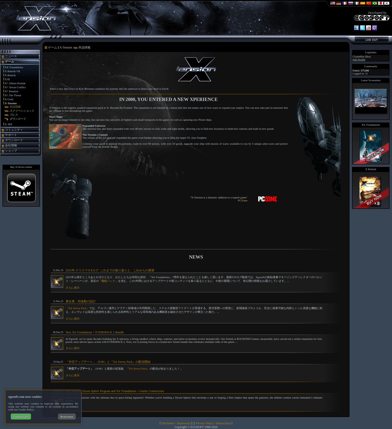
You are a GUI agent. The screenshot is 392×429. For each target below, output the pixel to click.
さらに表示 (73, 287)
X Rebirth (10, 75)
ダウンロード (18, 118)
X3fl (7, 79)
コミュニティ (14, 129)
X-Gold (9, 99)
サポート (11, 135)
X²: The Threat (13, 95)
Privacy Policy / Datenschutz (213, 423)
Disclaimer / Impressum (176, 423)
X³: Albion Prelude (15, 83)
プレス (14, 114)
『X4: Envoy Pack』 (78, 308)
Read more (66, 416)
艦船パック (108, 280)
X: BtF (8, 124)
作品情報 (15, 106)
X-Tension (11, 103)
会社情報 (11, 145)
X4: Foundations (14, 67)
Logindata (370, 52)
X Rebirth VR (12, 71)
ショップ (11, 150)
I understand (20, 416)
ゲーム (9, 61)
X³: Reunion (11, 91)
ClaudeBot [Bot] (361, 56)
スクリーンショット (22, 110)
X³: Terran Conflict (15, 87)
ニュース (11, 56)
